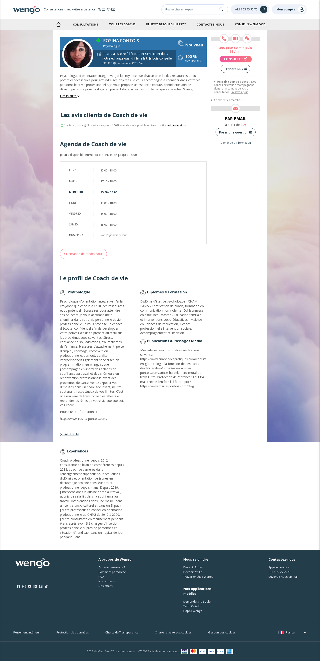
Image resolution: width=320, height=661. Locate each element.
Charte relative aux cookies (173, 632)
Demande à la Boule (197, 601)
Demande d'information (235, 143)
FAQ (101, 577)
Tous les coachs (122, 24)
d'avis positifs (193, 58)
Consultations (85, 24)
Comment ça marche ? (228, 100)
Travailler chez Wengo (198, 577)
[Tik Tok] (46, 587)
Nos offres (105, 586)
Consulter (235, 59)
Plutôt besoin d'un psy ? (166, 24)
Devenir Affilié (192, 572)
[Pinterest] (40, 587)
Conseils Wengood (250, 24)
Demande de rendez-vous (83, 254)
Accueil (58, 24)
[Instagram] (24, 587)
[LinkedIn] (35, 587)
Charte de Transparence (121, 632)
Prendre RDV (235, 69)
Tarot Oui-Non (192, 606)
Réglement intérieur (26, 632)
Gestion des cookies (222, 632)
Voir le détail (176, 125)
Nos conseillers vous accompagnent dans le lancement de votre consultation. (235, 87)
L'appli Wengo (192, 611)
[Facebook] (18, 587)
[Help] (250, 9)
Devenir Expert (193, 567)
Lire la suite (70, 96)
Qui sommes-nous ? (111, 567)
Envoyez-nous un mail (283, 577)
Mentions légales (166, 651)
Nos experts (106, 581)
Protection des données (72, 632)
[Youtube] (29, 587)
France (290, 632)
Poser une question (235, 132)
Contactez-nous (210, 24)
